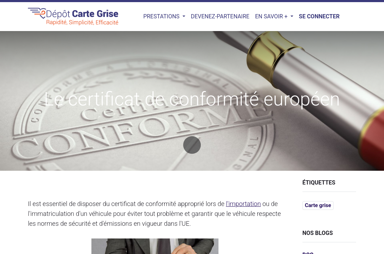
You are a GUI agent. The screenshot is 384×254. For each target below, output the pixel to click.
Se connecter (319, 16)
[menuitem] (220, 17)
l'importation (243, 203)
